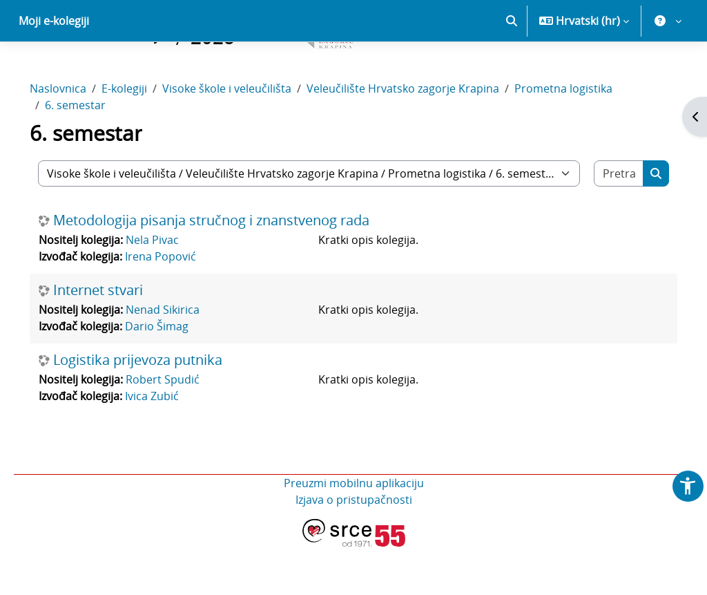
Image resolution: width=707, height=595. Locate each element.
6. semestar (94, 153)
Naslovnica (77, 136)
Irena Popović (179, 304)
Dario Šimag (176, 374)
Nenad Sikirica (182, 358)
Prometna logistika (583, 136)
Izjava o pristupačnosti (354, 548)
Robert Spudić (182, 427)
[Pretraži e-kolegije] (602, 222)
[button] (511, 69)
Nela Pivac (171, 288)
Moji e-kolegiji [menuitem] (54, 69)
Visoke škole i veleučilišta (246, 136)
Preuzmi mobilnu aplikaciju (354, 531)
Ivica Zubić (171, 444)
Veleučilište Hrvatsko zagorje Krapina (422, 136)
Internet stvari (117, 338)
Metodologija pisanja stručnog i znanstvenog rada (230, 268)
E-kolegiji (143, 136)
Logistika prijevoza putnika (157, 408)
